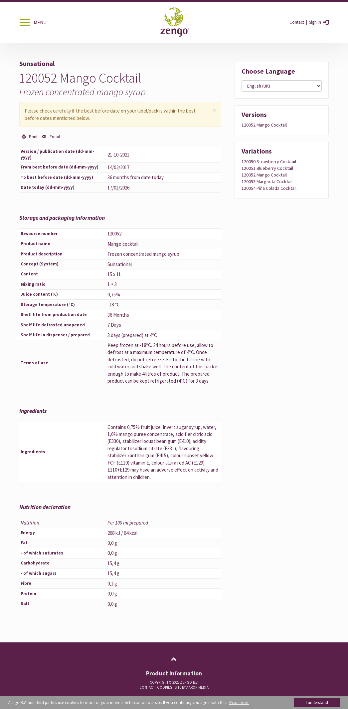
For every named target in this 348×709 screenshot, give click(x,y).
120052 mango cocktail (264, 175)
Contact (296, 22)
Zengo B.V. (189, 682)
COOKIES (164, 687)
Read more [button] (239, 702)
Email (54, 137)
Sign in (314, 22)
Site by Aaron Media (192, 687)
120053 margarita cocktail (267, 181)
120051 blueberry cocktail (267, 168)
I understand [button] (317, 702)
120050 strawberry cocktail (269, 162)
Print (33, 137)
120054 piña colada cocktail (269, 188)
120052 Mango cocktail (264, 125)
